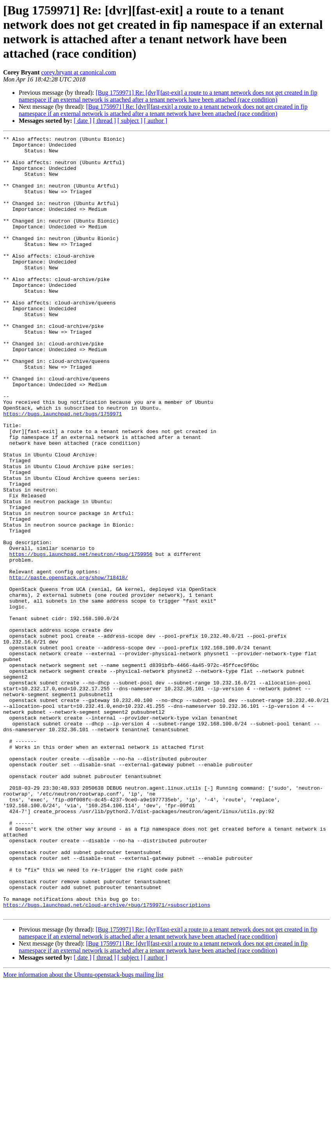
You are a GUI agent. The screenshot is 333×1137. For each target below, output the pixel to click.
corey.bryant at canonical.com (78, 72)
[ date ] (82, 120)
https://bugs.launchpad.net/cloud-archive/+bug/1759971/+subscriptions (106, 1059)
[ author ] (155, 120)
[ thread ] (104, 120)
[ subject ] (130, 120)
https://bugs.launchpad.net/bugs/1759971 (62, 469)
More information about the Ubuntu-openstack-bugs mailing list (83, 1130)
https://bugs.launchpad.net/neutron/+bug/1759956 (81, 638)
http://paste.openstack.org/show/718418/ (68, 666)
